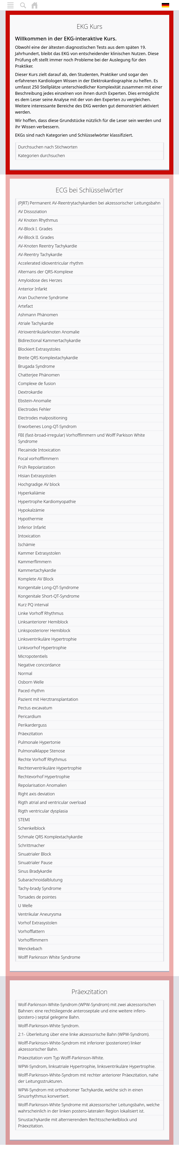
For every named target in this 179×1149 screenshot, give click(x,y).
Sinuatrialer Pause (35, 862)
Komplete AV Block (36, 579)
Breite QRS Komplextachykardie (48, 357)
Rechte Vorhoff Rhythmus (42, 759)
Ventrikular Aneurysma (39, 914)
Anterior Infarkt (32, 289)
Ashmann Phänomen (38, 314)
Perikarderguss (32, 725)
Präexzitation (30, 733)
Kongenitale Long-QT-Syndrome (48, 587)
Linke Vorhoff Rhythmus (41, 613)
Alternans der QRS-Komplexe (45, 271)
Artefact (25, 306)
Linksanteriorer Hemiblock (43, 622)
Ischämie (26, 544)
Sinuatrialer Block (34, 854)
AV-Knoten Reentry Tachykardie (47, 246)
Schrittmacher (31, 845)
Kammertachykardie (37, 570)
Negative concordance (39, 665)
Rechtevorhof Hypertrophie (44, 776)
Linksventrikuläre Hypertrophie (47, 639)
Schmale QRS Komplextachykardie (50, 837)
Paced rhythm (31, 690)
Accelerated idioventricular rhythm (50, 263)
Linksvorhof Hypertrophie (42, 647)
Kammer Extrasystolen (39, 553)
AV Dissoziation (32, 211)
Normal (25, 673)
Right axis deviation (36, 794)
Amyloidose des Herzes (40, 280)
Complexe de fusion (37, 383)
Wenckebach (30, 948)
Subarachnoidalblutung (40, 879)
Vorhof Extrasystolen (37, 922)
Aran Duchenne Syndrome (43, 297)
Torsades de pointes (37, 897)
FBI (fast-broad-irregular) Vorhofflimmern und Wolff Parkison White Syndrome (81, 438)
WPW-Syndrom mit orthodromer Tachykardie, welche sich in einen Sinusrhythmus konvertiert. (80, 1093)
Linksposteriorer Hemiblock (44, 630)
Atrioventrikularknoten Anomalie (49, 332)
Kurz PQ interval (33, 604)
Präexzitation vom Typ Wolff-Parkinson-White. (61, 1057)
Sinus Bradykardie (35, 871)
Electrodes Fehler (34, 409)
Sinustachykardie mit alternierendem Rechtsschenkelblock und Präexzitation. (77, 1123)
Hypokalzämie (31, 510)
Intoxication (29, 536)
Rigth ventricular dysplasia (43, 811)
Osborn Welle (31, 682)
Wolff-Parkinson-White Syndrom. (49, 1025)
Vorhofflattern (31, 931)
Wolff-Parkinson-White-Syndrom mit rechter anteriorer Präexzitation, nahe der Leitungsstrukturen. (88, 1078)
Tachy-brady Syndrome (39, 888)
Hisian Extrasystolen (37, 475)
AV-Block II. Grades (36, 237)
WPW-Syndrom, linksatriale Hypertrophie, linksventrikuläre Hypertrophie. (87, 1066)
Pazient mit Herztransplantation (48, 699)
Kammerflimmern (35, 561)
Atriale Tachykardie (36, 323)
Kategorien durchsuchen (41, 155)
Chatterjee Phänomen (39, 375)
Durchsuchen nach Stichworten (48, 147)
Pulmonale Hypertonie (39, 742)
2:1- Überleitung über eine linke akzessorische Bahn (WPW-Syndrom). (84, 1034)
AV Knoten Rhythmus (38, 220)
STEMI (24, 819)
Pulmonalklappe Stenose (41, 751)
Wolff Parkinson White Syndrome (49, 957)
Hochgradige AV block (39, 484)
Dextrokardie (30, 392)
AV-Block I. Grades (35, 228)
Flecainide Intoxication (39, 450)
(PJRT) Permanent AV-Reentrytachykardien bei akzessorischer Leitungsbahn (89, 203)
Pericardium (29, 716)
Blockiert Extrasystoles (39, 349)
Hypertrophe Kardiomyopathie (47, 501)
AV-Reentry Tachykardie (40, 254)
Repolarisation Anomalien (42, 785)
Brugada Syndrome (36, 366)
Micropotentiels (33, 656)
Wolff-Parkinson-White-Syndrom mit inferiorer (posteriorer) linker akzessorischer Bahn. (79, 1046)
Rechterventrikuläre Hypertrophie (50, 768)
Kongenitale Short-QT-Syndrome (48, 596)
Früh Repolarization (36, 467)
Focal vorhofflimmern (38, 458)
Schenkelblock (31, 828)
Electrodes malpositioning (42, 418)
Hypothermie (30, 518)
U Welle (25, 905)
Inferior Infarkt (32, 527)
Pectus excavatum (35, 708)
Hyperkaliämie (31, 493)
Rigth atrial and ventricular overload (52, 802)
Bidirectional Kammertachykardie (49, 340)
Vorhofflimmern (33, 940)
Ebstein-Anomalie (34, 400)
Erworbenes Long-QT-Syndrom (47, 426)
